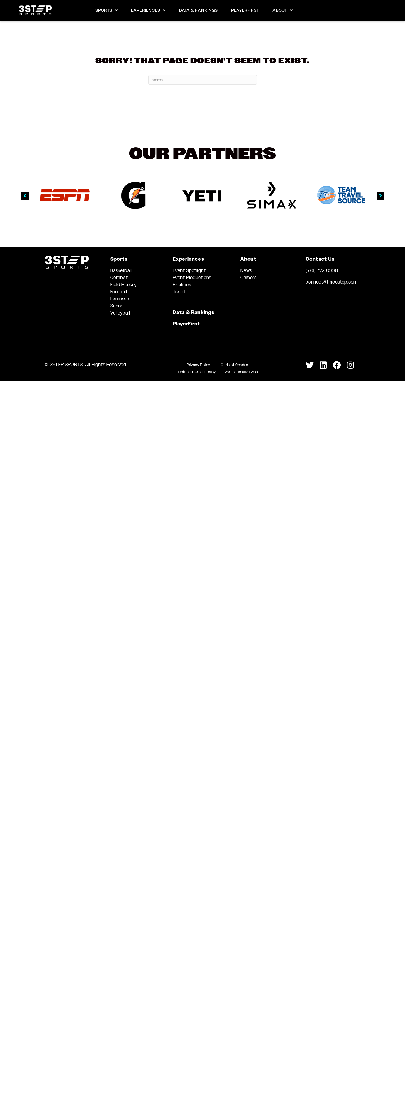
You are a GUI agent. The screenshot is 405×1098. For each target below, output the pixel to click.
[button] (25, 196)
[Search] (202, 80)
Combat (119, 277)
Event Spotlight (189, 270)
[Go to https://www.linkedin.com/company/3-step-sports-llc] (323, 365)
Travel (179, 291)
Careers (248, 277)
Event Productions (192, 277)
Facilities (182, 284)
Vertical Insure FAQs (241, 372)
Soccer (117, 306)
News (246, 270)
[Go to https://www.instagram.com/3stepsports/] (350, 365)
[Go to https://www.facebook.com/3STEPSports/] (337, 365)
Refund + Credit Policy (197, 372)
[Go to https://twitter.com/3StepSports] (310, 365)
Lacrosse (119, 298)
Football (118, 291)
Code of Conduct (235, 365)
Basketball (121, 270)
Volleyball (120, 313)
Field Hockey (123, 284)
